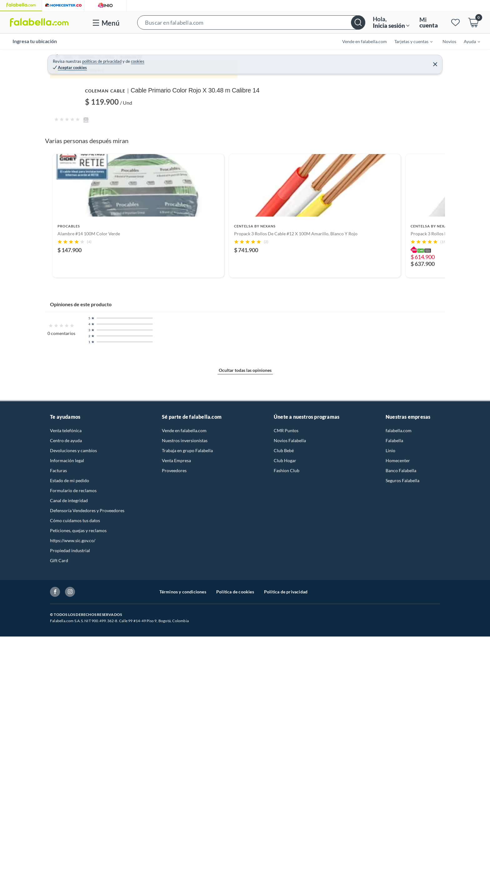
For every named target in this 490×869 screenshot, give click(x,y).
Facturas (58, 792)
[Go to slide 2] (245, 608)
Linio (390, 772)
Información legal (67, 782)
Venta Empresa (176, 782)
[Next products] (446, 534)
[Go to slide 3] (250, 608)
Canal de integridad (69, 822)
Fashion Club (286, 792)
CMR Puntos (286, 752)
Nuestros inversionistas (185, 762)
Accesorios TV (140, 59)
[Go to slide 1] (240, 608)
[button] (251, 22)
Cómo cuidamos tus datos (75, 842)
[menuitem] (409, 41)
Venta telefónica (66, 752)
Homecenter (398, 782)
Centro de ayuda (66, 762)
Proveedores (174, 792)
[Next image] (275, 173)
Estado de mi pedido (69, 802)
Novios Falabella (290, 762)
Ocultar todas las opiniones (245, 701)
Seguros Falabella (402, 802)
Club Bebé (284, 772)
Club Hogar (285, 782)
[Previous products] (43, 534)
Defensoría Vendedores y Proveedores (87, 832)
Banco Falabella (401, 792)
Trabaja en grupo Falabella (187, 772)
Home (62, 59)
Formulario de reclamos (73, 812)
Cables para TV (175, 59)
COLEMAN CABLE (315, 72)
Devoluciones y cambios (73, 772)
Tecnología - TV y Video (97, 59)
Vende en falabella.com (184, 752)
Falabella (394, 762)
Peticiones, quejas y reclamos (78, 852)
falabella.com (399, 752)
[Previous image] (91, 173)
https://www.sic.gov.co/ (72, 862)
